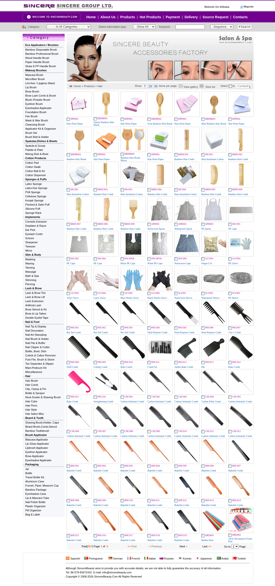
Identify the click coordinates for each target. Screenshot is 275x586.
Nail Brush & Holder (37, 338)
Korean (185, 558)
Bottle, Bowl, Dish (35, 351)
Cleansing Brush (35, 124)
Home (91, 17)
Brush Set (31, 132)
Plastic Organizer (35, 506)
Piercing (30, 284)
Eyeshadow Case (35, 493)
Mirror (28, 250)
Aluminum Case (34, 481)
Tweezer (30, 246)
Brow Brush (32, 91)
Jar (27, 469)
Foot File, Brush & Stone (39, 359)
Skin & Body (33, 254)
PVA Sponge (32, 192)
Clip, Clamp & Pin (35, 389)
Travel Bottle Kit (34, 477)
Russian (167, 558)
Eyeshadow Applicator (38, 108)
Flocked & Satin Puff (37, 204)
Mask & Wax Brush (36, 120)
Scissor (29, 238)
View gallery (191, 86)
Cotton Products (35, 158)
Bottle (28, 473)
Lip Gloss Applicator (37, 443)
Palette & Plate (34, 149)
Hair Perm (31, 405)
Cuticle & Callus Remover (40, 355)
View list (210, 86)
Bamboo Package (35, 489)
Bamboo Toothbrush (37, 430)
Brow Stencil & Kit (35, 309)
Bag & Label (32, 514)
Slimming (30, 280)
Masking (30, 259)
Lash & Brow (33, 288)
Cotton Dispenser (35, 175)
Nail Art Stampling (35, 334)
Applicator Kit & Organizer (40, 128)
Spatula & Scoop (35, 145)
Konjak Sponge (34, 200)
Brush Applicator (36, 434)
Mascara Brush (34, 74)
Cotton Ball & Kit (35, 171)
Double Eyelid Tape (36, 317)
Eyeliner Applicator (36, 452)
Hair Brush (31, 380)
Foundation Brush (35, 112)
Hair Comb (31, 384)
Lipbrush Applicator (36, 447)
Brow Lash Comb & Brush (40, 95)
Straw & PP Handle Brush (40, 66)
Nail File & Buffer (35, 343)
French (133, 558)
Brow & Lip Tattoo (35, 313)
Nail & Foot (32, 321)
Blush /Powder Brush (37, 99)
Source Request (216, 17)
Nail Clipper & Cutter (37, 347)
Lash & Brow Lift (35, 297)
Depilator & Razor (35, 225)
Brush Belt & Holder (37, 136)
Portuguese (93, 558)
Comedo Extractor (36, 221)
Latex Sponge (33, 183)
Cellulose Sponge (35, 196)
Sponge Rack (33, 212)
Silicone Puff (32, 208)
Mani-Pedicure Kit (35, 367)
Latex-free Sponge (36, 188)
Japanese (203, 558)
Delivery (191, 17)
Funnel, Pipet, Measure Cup (42, 485)
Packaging (32, 464)
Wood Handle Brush (37, 57)
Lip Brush (30, 87)
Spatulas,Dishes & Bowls (41, 141)
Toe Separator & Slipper (39, 363)
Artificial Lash (33, 305)
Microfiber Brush (35, 79)
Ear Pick (30, 229)
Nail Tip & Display (35, 326)
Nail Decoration (34, 330)
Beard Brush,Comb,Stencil (41, 426)
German (115, 558)
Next (182, 546)
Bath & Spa (32, 275)
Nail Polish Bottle (35, 502)
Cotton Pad (32, 162)
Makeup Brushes (36, 70)
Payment (173, 17)
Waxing (29, 263)
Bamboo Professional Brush (41, 53)
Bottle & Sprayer (35, 393)
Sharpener (31, 242)
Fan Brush (31, 116)
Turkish (239, 558)
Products (127, 17)
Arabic (223, 558)
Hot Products (150, 17)
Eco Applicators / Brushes (42, 45)
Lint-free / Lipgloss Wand (40, 83)
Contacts (240, 17)
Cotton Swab (33, 166)
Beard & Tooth (34, 417)
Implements (32, 217)
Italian (150, 558)
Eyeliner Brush (34, 103)
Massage (30, 271)
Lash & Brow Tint (35, 292)
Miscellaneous (33, 371)
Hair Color (31, 401)
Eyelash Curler (34, 234)
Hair (27, 376)
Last (204, 546)
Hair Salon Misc (34, 413)
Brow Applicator (34, 456)
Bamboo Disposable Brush (41, 49)
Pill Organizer (33, 510)
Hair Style (31, 409)
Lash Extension (34, 301)
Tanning (30, 267)
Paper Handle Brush (37, 62)
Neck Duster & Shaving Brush (43, 397)
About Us (107, 17)
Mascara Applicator (36, 439)
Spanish (73, 558)
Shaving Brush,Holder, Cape (42, 422)
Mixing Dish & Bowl (36, 154)
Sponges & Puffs (36, 179)
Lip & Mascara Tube (37, 497)
